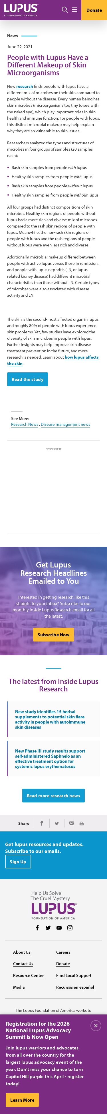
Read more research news (53, 795)
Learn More (22, 1102)
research (24, 86)
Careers (63, 952)
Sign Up (18, 861)
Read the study (27, 379)
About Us (21, 952)
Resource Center (28, 975)
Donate (94, 10)
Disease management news (65, 424)
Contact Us (23, 963)
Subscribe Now (54, 634)
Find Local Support (73, 975)
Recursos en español (75, 987)
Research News (24, 424)
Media (19, 987)
